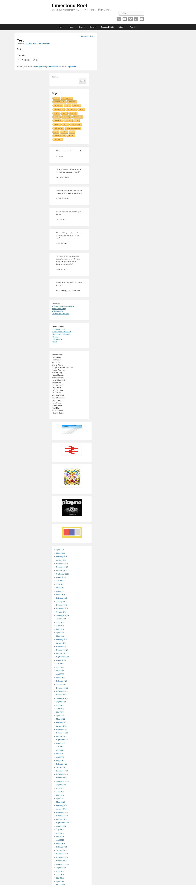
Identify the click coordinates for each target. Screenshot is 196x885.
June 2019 (60, 833)
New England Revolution (61, 334)
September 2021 (62, 740)
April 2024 (60, 633)
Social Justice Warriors (73, 128)
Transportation (76, 124)
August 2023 (61, 660)
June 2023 (60, 667)
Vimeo (130, 19)
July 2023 (60, 664)
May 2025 (60, 588)
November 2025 (62, 567)
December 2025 (62, 564)
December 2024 (62, 605)
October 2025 (61, 570)
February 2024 (61, 640)
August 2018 (61, 868)
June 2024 (60, 626)
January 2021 (61, 767)
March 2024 (60, 636)
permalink (73, 67)
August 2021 (61, 743)
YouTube (125, 19)
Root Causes (78, 117)
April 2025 (60, 591)
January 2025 (61, 602)
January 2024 (61, 643)
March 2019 (60, 844)
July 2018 (60, 871)
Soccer (82, 109)
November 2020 (62, 774)
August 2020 (61, 785)
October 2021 (61, 736)
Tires (72, 132)
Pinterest (119, 19)
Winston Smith (44, 44)
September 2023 (62, 657)
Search (55, 77)
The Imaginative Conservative (63, 306)
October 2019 (61, 819)
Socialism (68, 120)
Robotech (73, 113)
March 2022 (60, 719)
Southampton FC (58, 329)
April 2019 (60, 840)
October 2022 (61, 695)
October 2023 (61, 653)
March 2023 (60, 678)
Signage (57, 117)
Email (142, 19)
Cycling (81, 27)
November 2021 (62, 733)
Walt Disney (58, 120)
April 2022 (60, 716)
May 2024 (60, 629)
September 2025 (62, 574)
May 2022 (60, 712)
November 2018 (62, 857)
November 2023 (62, 650)
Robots (57, 98)
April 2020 (60, 798)
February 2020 (61, 806)
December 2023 (62, 646)
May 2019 (60, 837)
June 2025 (60, 584)
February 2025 (61, 598)
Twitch (68, 105)
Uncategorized (39, 67)
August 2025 (61, 577)
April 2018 (60, 882)
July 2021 (60, 747)
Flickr (136, 19)
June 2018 (60, 875)
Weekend (76, 105)
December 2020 (62, 771)
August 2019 (61, 826)
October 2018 (61, 861)
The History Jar (57, 311)
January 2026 (61, 560)
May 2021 (60, 754)
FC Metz (55, 337)
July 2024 (60, 622)
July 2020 (60, 788)
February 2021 (61, 764)
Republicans (58, 105)
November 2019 (62, 816)
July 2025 (60, 581)
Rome (64, 113)
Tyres (56, 132)
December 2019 (62, 812)
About (71, 27)
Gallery (92, 27)
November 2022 (62, 691)
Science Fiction (59, 109)
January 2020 (61, 809)
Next (92, 36)
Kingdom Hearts (107, 27)
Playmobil (133, 27)
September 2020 (62, 781)
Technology (66, 117)
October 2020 (61, 778)
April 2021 (60, 757)
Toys (76, 120)
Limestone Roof (69, 5)
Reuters (64, 132)
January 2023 (61, 684)
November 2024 (62, 608)
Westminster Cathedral (60, 314)
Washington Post (59, 101)
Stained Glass (59, 128)
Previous (83, 36)
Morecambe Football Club (61, 332)
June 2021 (60, 750)
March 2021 (60, 760)
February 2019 (61, 847)
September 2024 (62, 615)
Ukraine (71, 135)
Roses (65, 124)
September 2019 (62, 823)
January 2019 (61, 850)
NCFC (54, 342)
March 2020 (60, 802)
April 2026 (60, 550)
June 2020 (60, 792)
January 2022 (61, 726)
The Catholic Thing (59, 309)
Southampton (71, 109)
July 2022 (60, 705)
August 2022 (61, 702)
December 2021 (62, 729)
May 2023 (60, 671)
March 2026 (60, 553)
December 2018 (62, 854)
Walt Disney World (60, 135)
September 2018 (62, 864)
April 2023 (60, 674)
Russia (57, 113)
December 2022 (62, 688)
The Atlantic (72, 101)
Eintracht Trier (57, 339)
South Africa (58, 139)
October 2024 (61, 612)
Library (121, 27)
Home (61, 27)
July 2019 (60, 830)
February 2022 (61, 722)
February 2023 (61, 681)
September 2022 (62, 698)
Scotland (57, 124)
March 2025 (60, 595)
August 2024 (61, 619)
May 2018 (60, 878)
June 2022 (60, 709)
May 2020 (60, 795)
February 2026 (61, 557)
